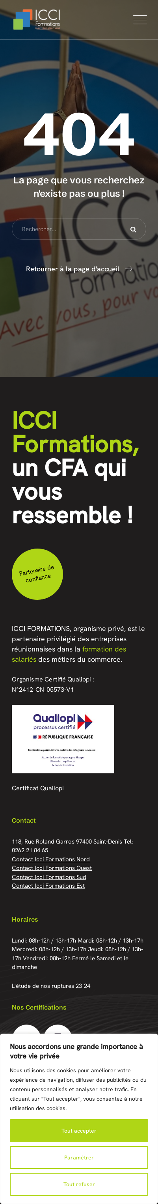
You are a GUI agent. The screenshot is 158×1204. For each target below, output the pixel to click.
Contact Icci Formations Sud (49, 877)
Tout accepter (79, 1130)
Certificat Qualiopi (38, 788)
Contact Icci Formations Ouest (52, 868)
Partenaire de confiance (36, 573)
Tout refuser (79, 1184)
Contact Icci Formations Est (48, 886)
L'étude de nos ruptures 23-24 (51, 986)
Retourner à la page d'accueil (72, 268)
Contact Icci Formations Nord (51, 859)
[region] (79, 1119)
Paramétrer (79, 1157)
